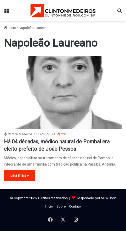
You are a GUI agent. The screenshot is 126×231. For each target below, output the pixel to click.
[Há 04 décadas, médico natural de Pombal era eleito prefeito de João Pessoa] (63, 92)
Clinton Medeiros (20, 134)
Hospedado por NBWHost (96, 198)
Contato (75, 206)
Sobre (61, 206)
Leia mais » (19, 175)
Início (10, 28)
